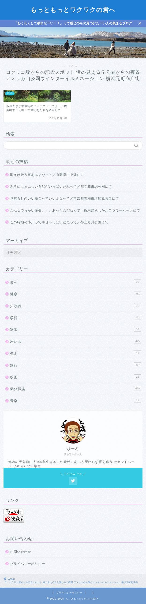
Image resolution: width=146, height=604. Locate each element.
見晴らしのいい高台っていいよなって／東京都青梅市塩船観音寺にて (64, 198)
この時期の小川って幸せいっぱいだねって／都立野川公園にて (59, 222)
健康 (75, 293)
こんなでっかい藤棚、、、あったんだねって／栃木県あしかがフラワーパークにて (75, 210)
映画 (75, 376)
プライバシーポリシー (27, 564)
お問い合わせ (20, 552)
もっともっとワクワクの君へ (73, 9)
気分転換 (75, 388)
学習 (75, 317)
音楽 (75, 400)
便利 (75, 282)
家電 (75, 329)
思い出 (75, 341)
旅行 (75, 364)
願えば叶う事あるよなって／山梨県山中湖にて (47, 175)
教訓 (75, 352)
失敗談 (75, 305)
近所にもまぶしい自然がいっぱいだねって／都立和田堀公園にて (61, 186)
